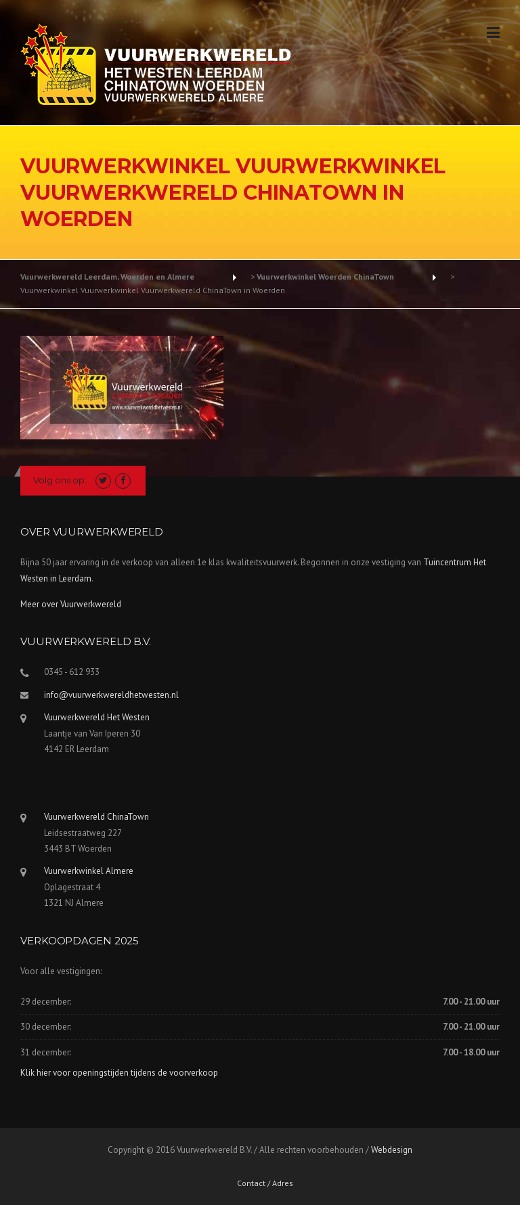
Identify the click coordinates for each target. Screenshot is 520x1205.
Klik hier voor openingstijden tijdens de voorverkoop (119, 1072)
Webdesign (391, 1150)
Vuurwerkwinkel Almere (88, 871)
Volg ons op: (60, 480)
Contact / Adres (265, 1183)
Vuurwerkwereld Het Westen (97, 717)
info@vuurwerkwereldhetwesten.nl (111, 695)
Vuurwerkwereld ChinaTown (96, 817)
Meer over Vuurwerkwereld (70, 604)
